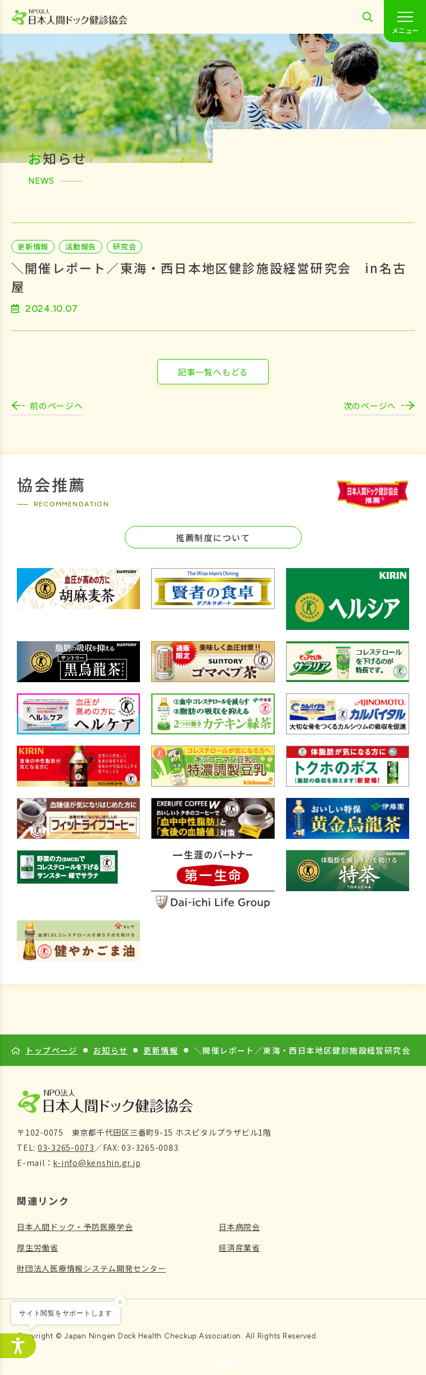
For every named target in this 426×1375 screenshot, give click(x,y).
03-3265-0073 (66, 1147)
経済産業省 (239, 1247)
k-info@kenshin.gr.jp (97, 1162)
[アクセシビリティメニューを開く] (18, 1345)
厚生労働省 (37, 1247)
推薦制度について (213, 537)
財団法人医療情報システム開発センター (91, 1268)
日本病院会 (239, 1226)
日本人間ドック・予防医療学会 (75, 1226)
